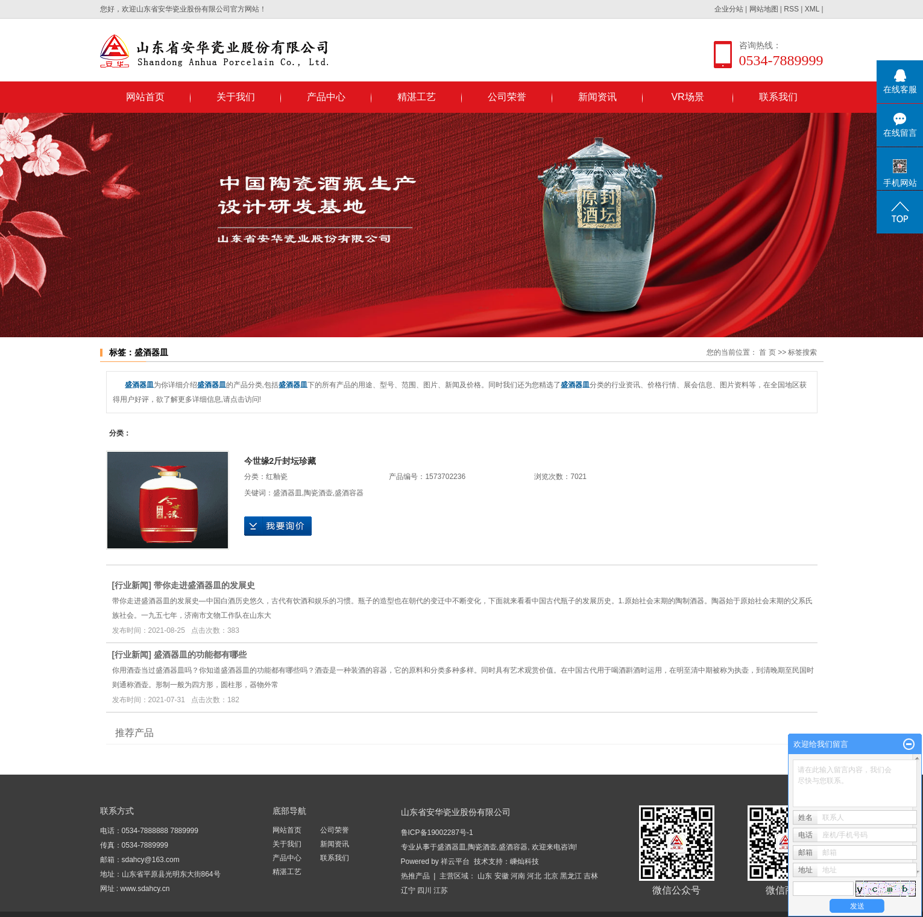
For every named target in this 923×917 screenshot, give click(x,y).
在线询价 (278, 526)
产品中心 (326, 97)
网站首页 (145, 97)
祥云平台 (455, 861)
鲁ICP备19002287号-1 (437, 832)
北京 (551, 876)
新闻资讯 (597, 97)
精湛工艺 (416, 97)
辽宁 (408, 890)
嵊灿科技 (524, 861)
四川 (424, 890)
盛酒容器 (349, 493)
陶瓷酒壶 (318, 493)
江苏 (440, 890)
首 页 (767, 352)
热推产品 (415, 876)
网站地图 (763, 9)
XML (812, 9)
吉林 (591, 876)
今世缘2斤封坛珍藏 (280, 461)
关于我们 (235, 97)
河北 (534, 876)
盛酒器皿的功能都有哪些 (200, 654)
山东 (484, 876)
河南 (518, 876)
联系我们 (778, 97)
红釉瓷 (277, 476)
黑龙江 (571, 876)
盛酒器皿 (287, 493)
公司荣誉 (507, 97)
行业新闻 (131, 585)
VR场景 (687, 97)
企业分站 (728, 9)
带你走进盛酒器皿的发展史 (204, 585)
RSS (791, 9)
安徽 (501, 876)
